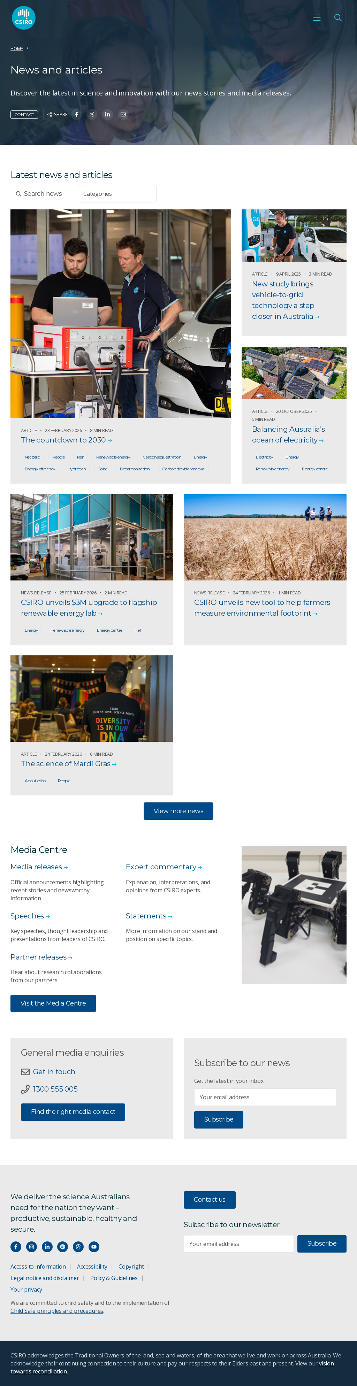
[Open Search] (338, 17)
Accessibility (92, 1266)
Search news (39, 194)
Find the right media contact (73, 1112)
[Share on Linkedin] (107, 114)
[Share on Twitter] (91, 114)
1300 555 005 (55, 1089)
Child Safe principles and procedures (56, 1311)
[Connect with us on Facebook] (15, 1246)
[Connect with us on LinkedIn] (47, 1246)
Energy (200, 457)
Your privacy (26, 1289)
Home (16, 48)
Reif (80, 457)
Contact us (210, 1199)
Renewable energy (113, 457)
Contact (24, 114)
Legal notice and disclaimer (44, 1278)
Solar (102, 468)
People (58, 457)
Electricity (264, 457)
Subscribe (218, 1119)
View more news (178, 811)
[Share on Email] (123, 114)
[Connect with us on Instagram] (31, 1246)
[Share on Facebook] (76, 114)
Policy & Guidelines (114, 1278)
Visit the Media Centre (53, 1003)
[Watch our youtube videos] (94, 1246)
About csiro (35, 780)
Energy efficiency (40, 468)
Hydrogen (77, 468)
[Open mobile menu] (317, 17)
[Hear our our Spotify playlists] (62, 1246)
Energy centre (314, 468)
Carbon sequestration (162, 457)
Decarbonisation (135, 468)
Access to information (38, 1266)
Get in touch (54, 1071)
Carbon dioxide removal (183, 468)
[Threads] (78, 1246)
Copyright (131, 1266)
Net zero (32, 457)
